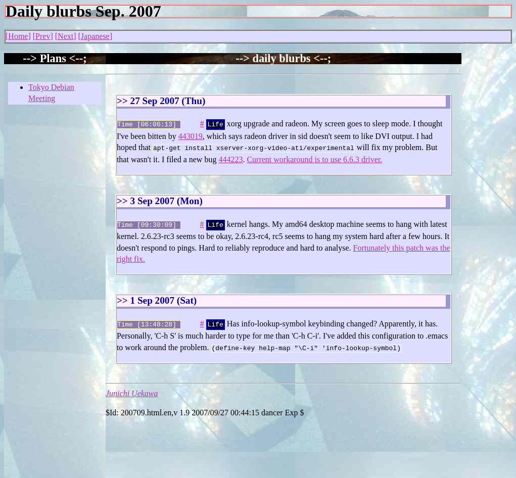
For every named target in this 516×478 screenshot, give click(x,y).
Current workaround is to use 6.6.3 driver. (314, 157)
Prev (42, 36)
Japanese (95, 36)
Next (65, 36)
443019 (190, 135)
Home (18, 36)
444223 (230, 157)
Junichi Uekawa (132, 388)
